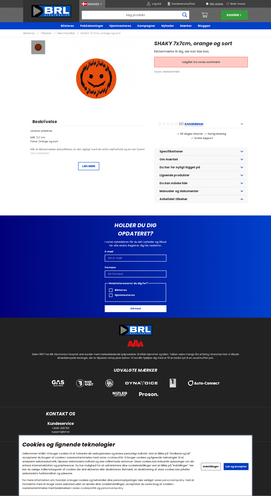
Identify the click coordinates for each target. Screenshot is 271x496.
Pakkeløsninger (91, 26)
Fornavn (110, 267)
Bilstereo (67, 26)
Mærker (186, 26)
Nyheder (167, 26)
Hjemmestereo (120, 26)
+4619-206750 (60, 428)
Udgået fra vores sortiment (201, 62)
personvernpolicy (173, 480)
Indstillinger (211, 466)
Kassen (234, 15)
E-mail (109, 251)
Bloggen (204, 26)
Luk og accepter (236, 466)
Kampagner (146, 26)
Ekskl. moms (237, 4)
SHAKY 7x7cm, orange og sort (101, 33)
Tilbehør (46, 33)
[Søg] (135, 15)
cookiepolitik (115, 457)
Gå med (135, 308)
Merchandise (66, 33)
